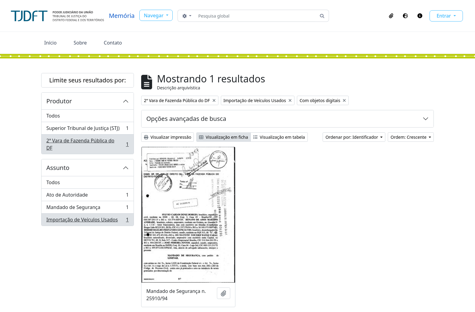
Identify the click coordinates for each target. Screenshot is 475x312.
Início (50, 42)
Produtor (59, 101)
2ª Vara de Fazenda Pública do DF (87, 144)
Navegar (154, 15)
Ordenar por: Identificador (352, 137)
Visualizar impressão (167, 137)
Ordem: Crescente (408, 137)
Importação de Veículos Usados (87, 221)
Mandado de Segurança (87, 209)
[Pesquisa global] (256, 16)
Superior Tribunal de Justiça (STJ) (87, 129)
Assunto (57, 168)
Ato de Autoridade (87, 196)
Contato (113, 42)
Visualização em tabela (279, 137)
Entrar (444, 15)
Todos (53, 115)
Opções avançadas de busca (186, 119)
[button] (391, 16)
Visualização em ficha (223, 137)
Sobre (80, 42)
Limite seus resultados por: (87, 80)
